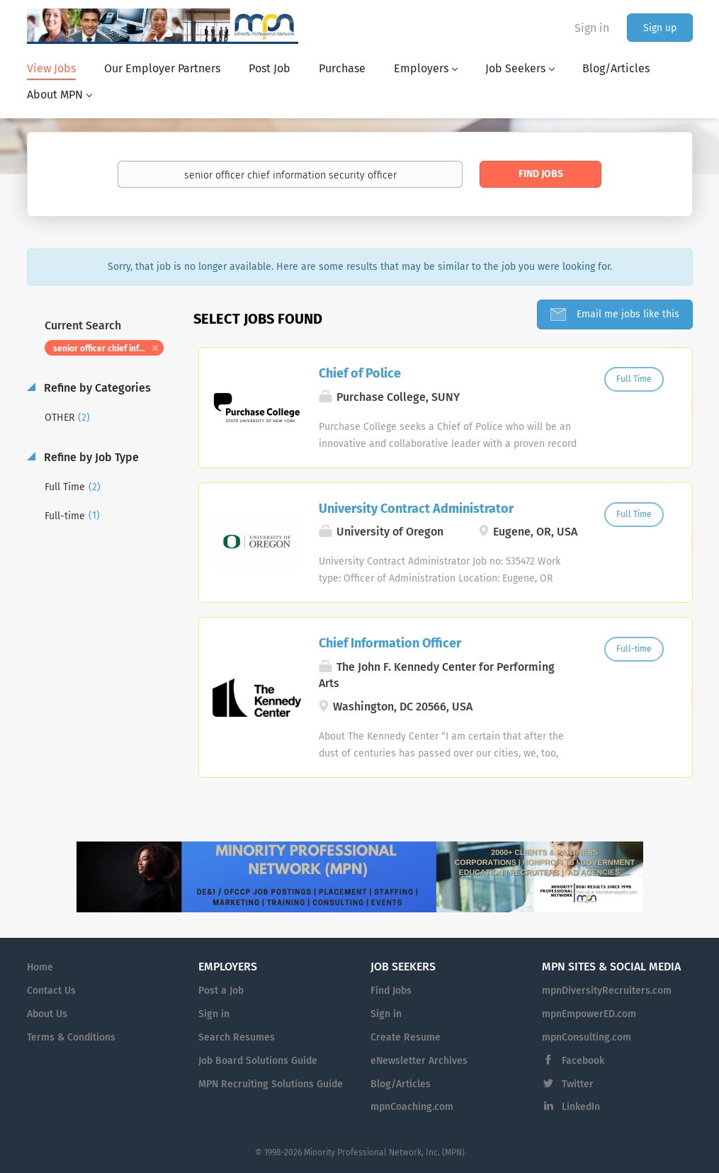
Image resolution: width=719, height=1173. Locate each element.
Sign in (591, 28)
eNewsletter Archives (419, 1061)
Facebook (583, 1061)
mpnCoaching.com (411, 1107)
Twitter (578, 1084)
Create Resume (405, 1037)
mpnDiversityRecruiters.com (607, 991)
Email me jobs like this (626, 314)
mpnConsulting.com (586, 1037)
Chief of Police (360, 373)
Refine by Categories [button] (96, 388)
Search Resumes (236, 1037)
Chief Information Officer (390, 643)
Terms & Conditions (71, 1037)
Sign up (659, 28)
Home (40, 967)
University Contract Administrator (416, 508)
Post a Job (221, 991)
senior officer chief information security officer (108, 348)
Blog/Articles (400, 1084)
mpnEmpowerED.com (589, 1014)
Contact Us (51, 991)
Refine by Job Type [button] (90, 457)
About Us (47, 1014)
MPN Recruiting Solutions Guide (270, 1084)
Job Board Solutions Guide (257, 1061)
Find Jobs (541, 174)
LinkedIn (581, 1107)
